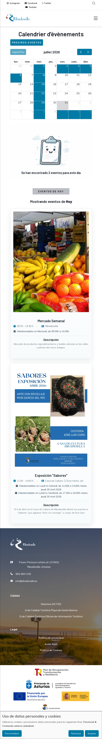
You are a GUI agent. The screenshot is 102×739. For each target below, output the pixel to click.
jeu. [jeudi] (51, 61)
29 (19, 65)
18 (78, 84)
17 (66, 84)
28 (31, 102)
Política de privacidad (51, 637)
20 (19, 93)
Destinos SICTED (51, 604)
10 (66, 75)
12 (89, 75)
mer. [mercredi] (39, 61)
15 (43, 84)
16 (54, 84)
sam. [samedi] (74, 61)
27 (19, 102)
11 (78, 75)
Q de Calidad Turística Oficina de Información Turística (51, 616)
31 (66, 102)
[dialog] (51, 725)
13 (19, 84)
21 (31, 93)
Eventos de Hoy (51, 191)
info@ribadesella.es (26, 581)
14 (31, 84)
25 (78, 93)
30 (31, 65)
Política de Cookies (51, 650)
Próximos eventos (26, 42)
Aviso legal (51, 644)
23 (54, 93)
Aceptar (92, 733)
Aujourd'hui (18, 52)
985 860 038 (23, 573)
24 (66, 93)
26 (89, 93)
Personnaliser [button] (12, 733)
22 (43, 93)
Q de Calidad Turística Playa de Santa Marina (51, 610)
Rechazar (76, 733)
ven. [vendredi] (62, 61)
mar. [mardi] (28, 61)
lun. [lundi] (16, 61)
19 (89, 84)
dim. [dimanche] (85, 61)
